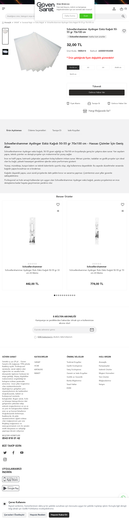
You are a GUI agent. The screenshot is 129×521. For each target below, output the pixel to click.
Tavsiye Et (94, 103)
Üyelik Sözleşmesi (74, 366)
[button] (54, 295)
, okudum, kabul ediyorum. (53, 337)
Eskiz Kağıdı (39, 23)
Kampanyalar (104, 366)
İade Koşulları (74, 130)
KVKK (69, 388)
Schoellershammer (86, 37)
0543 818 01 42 (11, 438)
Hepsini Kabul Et (59, 515)
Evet (86, 16)
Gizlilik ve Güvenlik (74, 377)
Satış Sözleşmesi (74, 370)
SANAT (16, 23)
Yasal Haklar (72, 384)
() (123, 8)
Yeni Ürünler (104, 377)
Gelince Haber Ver (97, 93)
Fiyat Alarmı (73, 103)
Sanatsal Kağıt (27, 23)
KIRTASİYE (38, 370)
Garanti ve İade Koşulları (77, 373)
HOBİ (36, 366)
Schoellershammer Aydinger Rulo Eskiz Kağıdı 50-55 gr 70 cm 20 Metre (96, 271)
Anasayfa (6, 23)
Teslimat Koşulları (74, 362)
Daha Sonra (70, 16)
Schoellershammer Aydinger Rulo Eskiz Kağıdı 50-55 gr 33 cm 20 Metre (32, 271)
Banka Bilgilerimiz (74, 381)
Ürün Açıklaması (14, 130)
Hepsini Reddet (37, 515)
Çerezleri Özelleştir (14, 515)
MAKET (37, 373)
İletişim (102, 384)
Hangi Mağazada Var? (96, 111)
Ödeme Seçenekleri (37, 130)
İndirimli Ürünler (105, 370)
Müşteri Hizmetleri (106, 373)
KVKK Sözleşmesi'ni (45, 337)
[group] (37, 53)
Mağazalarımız (105, 381)
